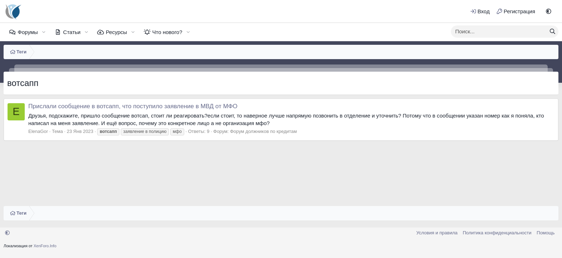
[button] (548, 11)
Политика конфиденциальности (497, 232)
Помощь (545, 232)
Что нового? (167, 32)
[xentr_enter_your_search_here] (499, 31)
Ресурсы (116, 32)
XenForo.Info (45, 246)
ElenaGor (38, 131)
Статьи (72, 32)
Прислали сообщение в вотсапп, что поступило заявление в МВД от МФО (133, 106)
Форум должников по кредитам (263, 131)
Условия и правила (436, 232)
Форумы (28, 32)
